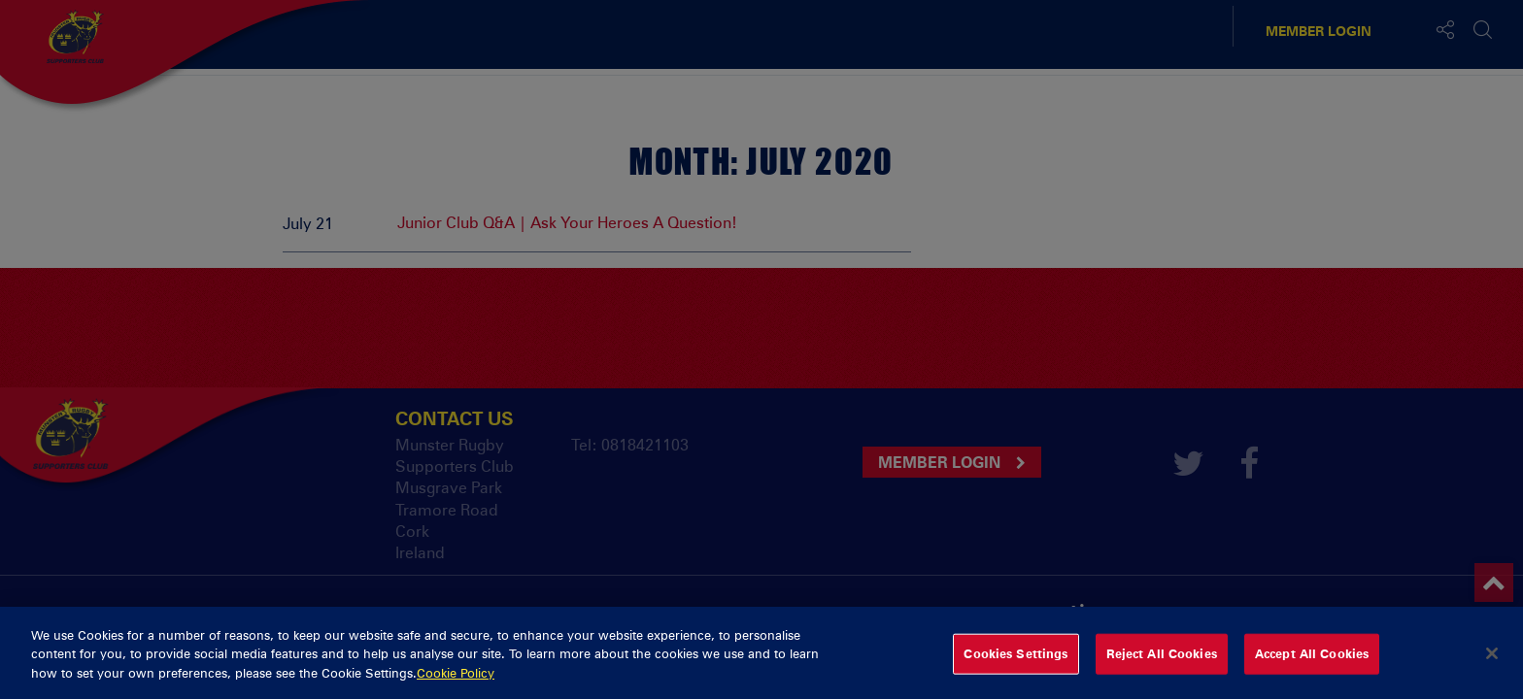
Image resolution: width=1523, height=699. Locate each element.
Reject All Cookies (1161, 661)
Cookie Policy (455, 680)
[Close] (1492, 661)
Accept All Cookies (1312, 661)
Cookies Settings (1015, 661)
